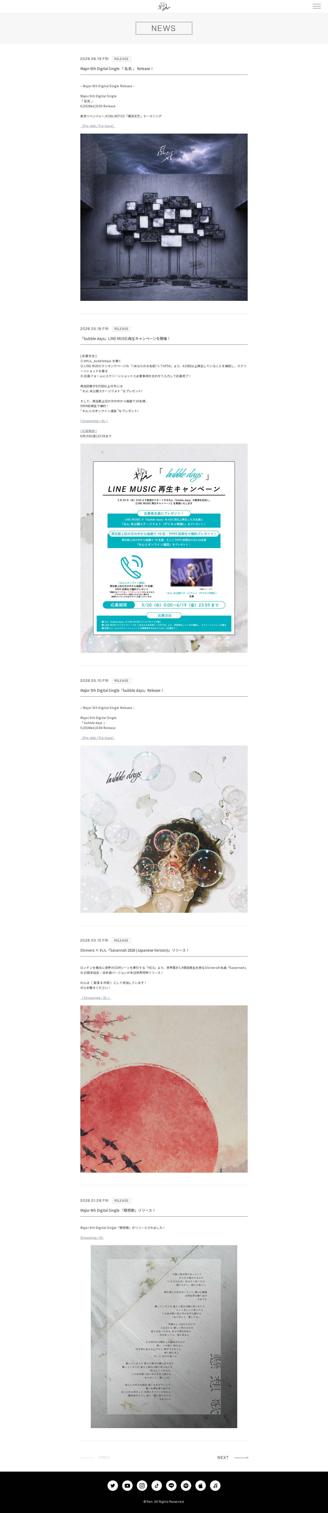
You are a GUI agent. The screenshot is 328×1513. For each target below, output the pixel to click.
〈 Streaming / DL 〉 (95, 998)
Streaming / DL (92, 1238)
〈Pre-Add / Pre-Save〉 (97, 126)
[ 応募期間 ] (88, 431)
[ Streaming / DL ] (94, 421)
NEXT (223, 1457)
